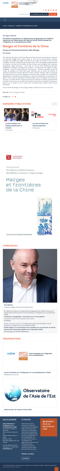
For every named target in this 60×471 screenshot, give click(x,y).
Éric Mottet (7, 53)
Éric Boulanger (8, 130)
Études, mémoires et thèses (12, 323)
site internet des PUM (46, 87)
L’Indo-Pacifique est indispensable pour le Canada (13, 125)
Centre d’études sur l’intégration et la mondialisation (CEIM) (27, 372)
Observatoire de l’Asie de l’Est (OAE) (18, 410)
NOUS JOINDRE (9, 419)
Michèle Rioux (25, 331)
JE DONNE (53, 14)
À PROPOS (26, 419)
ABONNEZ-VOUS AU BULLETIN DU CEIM (48, 425)
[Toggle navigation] (5, 19)
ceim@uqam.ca (7, 449)
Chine (11, 92)
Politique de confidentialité (50, 465)
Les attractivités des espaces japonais (40, 124)
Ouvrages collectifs (9, 36)
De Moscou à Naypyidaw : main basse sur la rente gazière (24, 317)
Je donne (26, 458)
